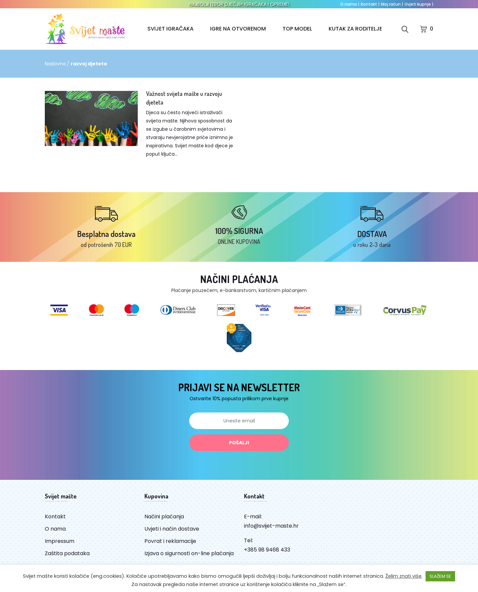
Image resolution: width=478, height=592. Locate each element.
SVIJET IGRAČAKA (170, 29)
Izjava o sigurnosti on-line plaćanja (189, 554)
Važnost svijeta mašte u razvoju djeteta (184, 98)
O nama (349, 4)
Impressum (59, 542)
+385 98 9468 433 (267, 550)
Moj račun (392, 4)
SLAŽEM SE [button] (440, 576)
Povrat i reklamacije (170, 542)
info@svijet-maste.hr (271, 526)
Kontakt (370, 4)
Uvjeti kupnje (419, 4)
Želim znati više (403, 576)
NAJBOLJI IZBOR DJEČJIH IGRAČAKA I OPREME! (239, 4)
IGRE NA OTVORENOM (238, 29)
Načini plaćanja (164, 517)
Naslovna (55, 63)
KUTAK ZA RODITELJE (355, 29)
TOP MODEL (297, 29)
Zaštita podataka (67, 554)
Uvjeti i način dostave (171, 529)
